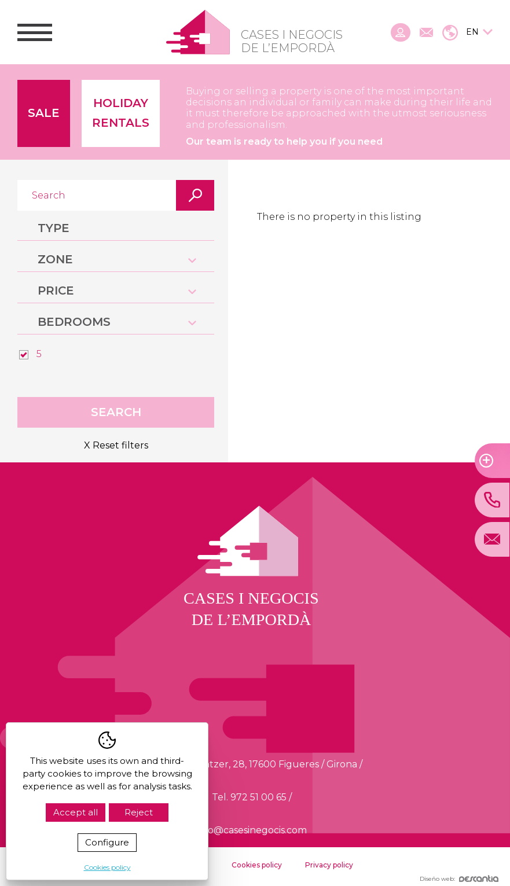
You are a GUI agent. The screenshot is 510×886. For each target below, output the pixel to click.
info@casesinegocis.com (251, 830)
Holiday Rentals (120, 113)
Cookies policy (257, 865)
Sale (44, 113)
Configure (107, 842)
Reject (138, 812)
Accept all (75, 812)
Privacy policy (329, 865)
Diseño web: (459, 879)
